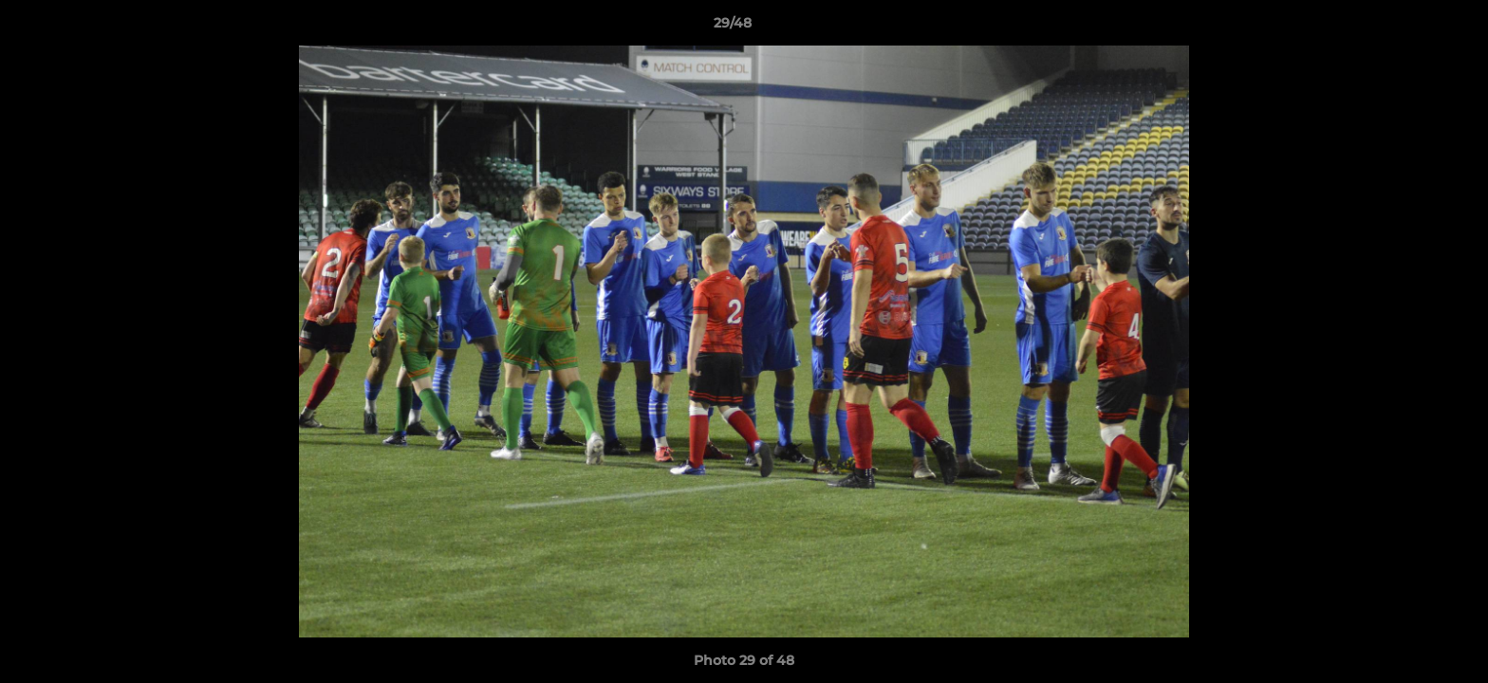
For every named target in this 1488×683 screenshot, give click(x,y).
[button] (1408, 27)
